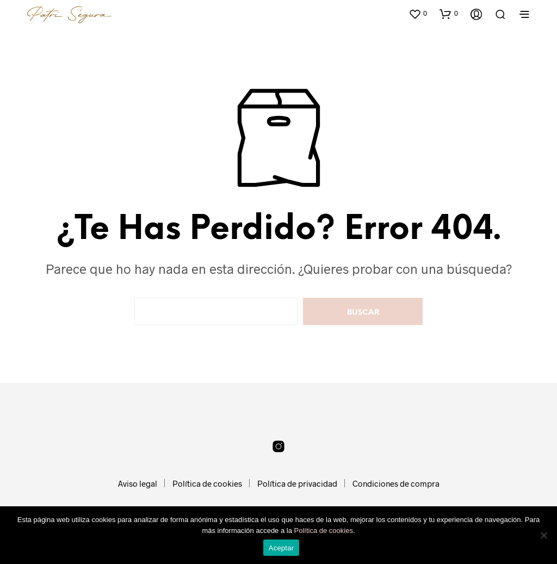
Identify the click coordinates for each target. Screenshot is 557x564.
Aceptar (281, 548)
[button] (418, 13)
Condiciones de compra (396, 483)
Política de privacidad (297, 483)
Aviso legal (137, 483)
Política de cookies (207, 483)
